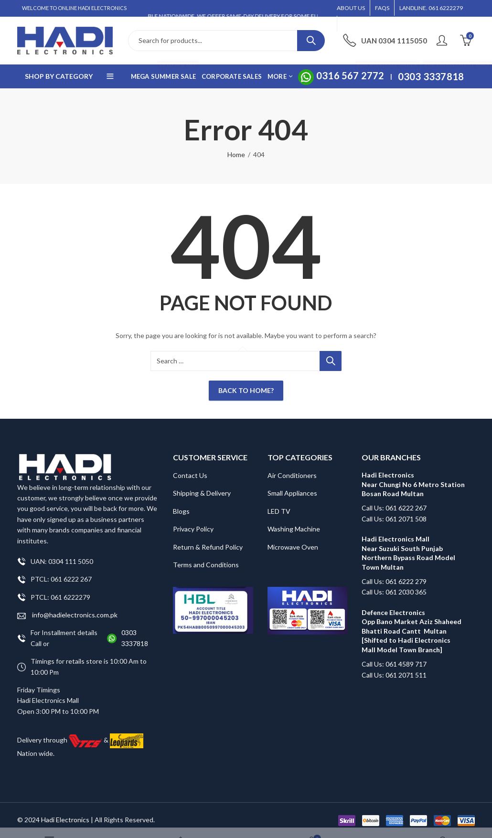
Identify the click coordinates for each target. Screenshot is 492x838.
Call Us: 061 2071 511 (394, 675)
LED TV (278, 511)
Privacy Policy (193, 529)
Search (311, 40)
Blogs (181, 511)
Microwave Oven (292, 547)
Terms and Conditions (206, 565)
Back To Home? (246, 390)
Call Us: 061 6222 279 (394, 581)
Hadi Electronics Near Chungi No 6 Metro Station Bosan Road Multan (413, 484)
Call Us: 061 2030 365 (394, 592)
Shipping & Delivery (202, 493)
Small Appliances (292, 493)
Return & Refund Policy (208, 547)
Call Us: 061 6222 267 (394, 508)
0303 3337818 (134, 637)
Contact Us (190, 475)
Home (236, 154)
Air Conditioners (292, 475)
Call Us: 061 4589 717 (394, 664)
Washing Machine (293, 529)
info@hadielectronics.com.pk (67, 615)
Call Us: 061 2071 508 (394, 519)
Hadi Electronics (65, 820)
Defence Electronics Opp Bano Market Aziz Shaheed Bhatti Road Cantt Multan (411, 621)
